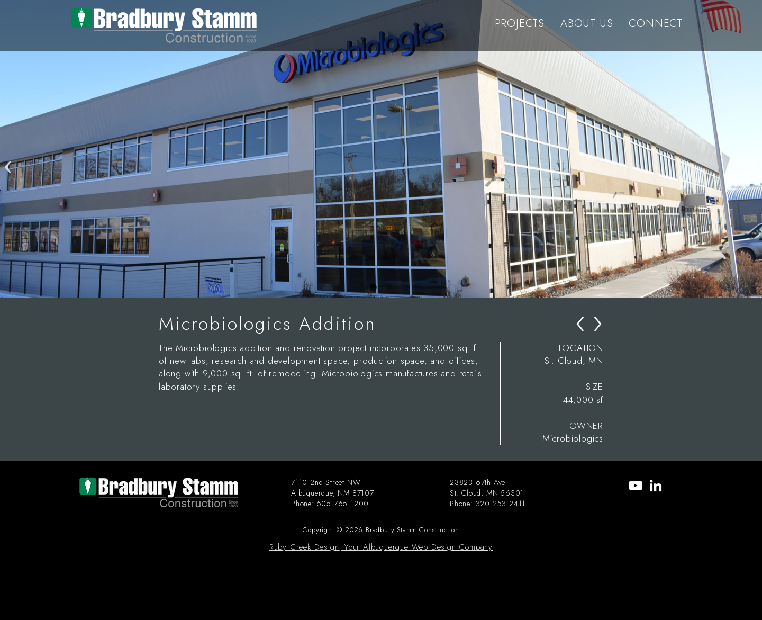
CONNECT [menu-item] (656, 23)
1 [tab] (373, 287)
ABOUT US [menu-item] (586, 23)
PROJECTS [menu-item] (520, 23)
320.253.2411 (501, 503)
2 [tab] (389, 287)
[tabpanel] (381, 149)
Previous (8, 148)
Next (754, 148)
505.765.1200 (343, 503)
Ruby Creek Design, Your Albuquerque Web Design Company (381, 547)
